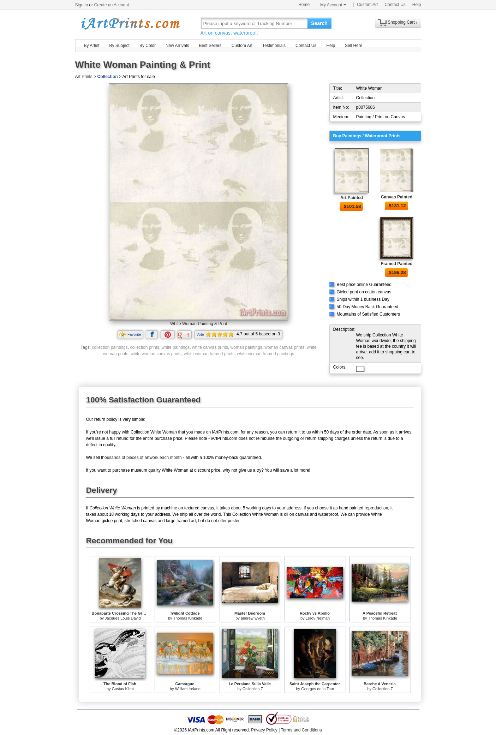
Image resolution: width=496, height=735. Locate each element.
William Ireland (188, 689)
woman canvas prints (284, 347)
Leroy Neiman (318, 618)
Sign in (81, 4)
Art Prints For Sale (130, 23)
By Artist (92, 45)
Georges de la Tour (317, 689)
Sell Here (353, 45)
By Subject (119, 45)
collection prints (144, 347)
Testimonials (274, 45)
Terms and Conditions (301, 730)
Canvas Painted (396, 197)
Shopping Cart (401, 22)
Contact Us (394, 4)
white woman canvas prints (156, 353)
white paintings (176, 347)
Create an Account (111, 4)
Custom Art (367, 4)
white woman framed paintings (265, 353)
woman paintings (246, 347)
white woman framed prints (209, 353)
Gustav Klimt (123, 689)
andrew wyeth (253, 618)
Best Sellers (210, 45)
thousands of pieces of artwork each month (141, 457)
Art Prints (83, 76)
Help (416, 4)
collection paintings (109, 347)
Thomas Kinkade (187, 618)
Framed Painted (397, 263)
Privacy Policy (264, 730)
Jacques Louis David (123, 618)
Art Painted (351, 197)
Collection (107, 76)
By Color (147, 45)
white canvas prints (210, 347)
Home (304, 4)
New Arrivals (177, 45)
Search (319, 23)
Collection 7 (253, 689)
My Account (333, 4)
